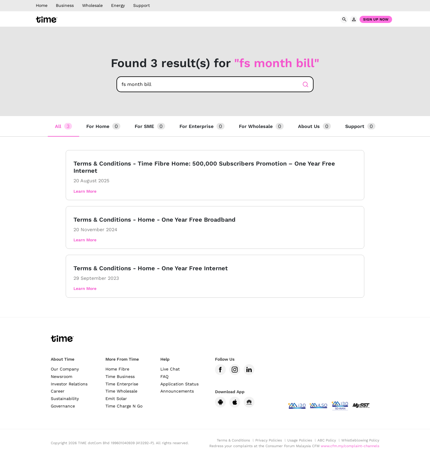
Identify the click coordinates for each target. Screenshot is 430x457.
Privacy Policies (268, 440)
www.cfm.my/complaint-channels (350, 446)
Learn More (84, 191)
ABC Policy (326, 440)
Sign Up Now (375, 19)
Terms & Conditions (233, 440)
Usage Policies (299, 440)
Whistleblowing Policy (360, 440)
